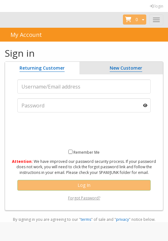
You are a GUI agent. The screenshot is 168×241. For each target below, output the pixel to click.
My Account (22, 34)
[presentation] (84, 129)
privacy (122, 219)
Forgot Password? (84, 198)
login (156, 6)
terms (86, 219)
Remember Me (86, 152)
